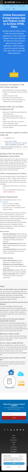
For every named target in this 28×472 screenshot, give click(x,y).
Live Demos (14, 447)
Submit (14, 417)
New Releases (13, 440)
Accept (14, 463)
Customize (8, 467)
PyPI (4, 188)
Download (14, 75)
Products (13, 437)
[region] (14, 141)
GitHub (10, 148)
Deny (19, 467)
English (18, 2)
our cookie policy (17, 460)
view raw (25, 146)
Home (13, 435)
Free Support (14, 449)
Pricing (13, 442)
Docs (13, 444)
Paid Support (14, 451)
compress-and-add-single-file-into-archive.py (11, 146)
